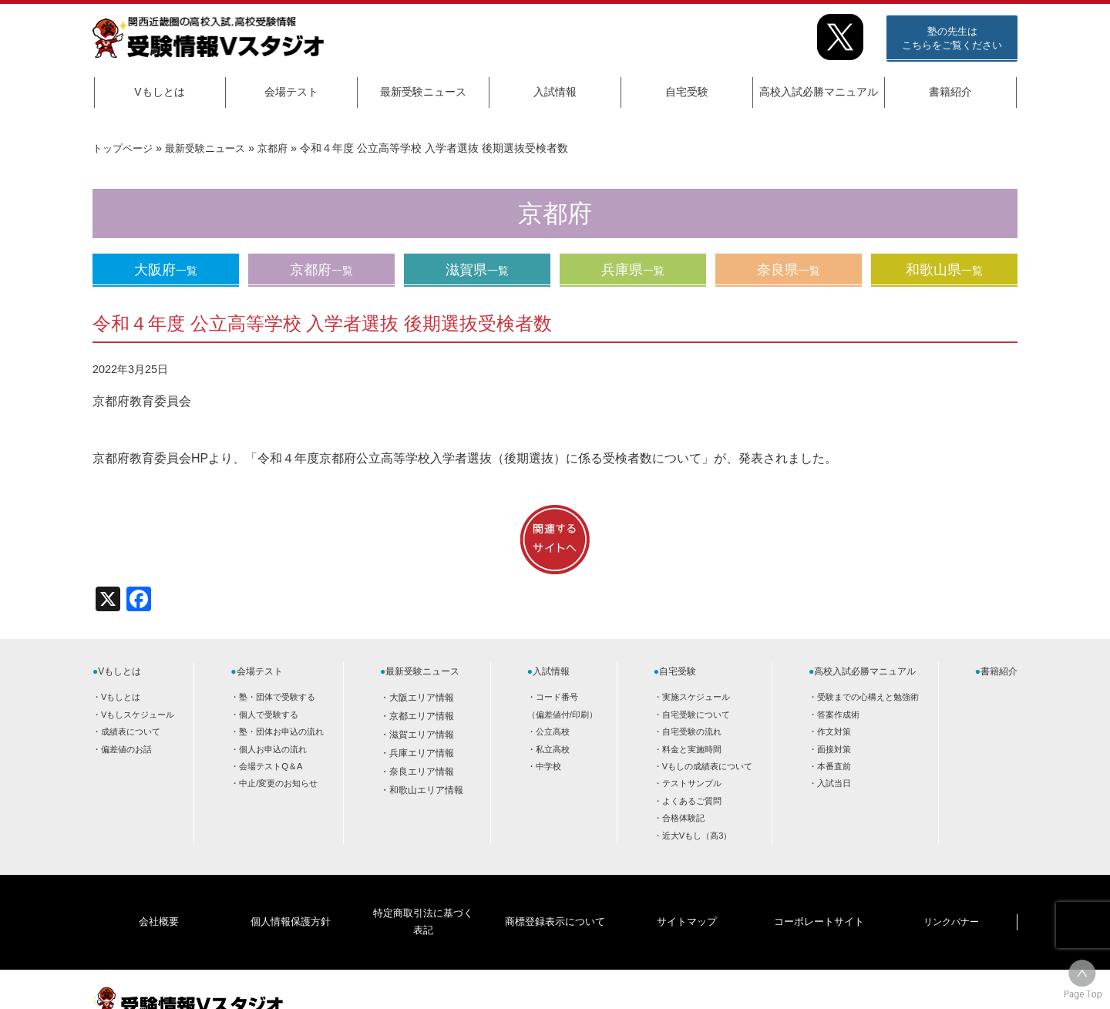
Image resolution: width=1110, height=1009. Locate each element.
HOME (894, 983)
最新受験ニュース (423, 92)
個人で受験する (268, 714)
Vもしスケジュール (137, 714)
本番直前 (834, 766)
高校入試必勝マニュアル (818, 92)
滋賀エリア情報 (421, 734)
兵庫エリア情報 (421, 753)
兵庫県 (632, 269)
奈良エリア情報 (421, 771)
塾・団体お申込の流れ (281, 731)
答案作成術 (838, 714)
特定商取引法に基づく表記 (422, 898)
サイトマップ (687, 898)
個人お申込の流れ (273, 749)
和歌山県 (944, 269)
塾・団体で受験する (277, 696)
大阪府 (165, 269)
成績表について (130, 731)
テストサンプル (692, 783)
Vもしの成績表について (707, 766)
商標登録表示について (554, 898)
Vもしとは (159, 92)
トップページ (124, 148)
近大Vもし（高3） (697, 835)
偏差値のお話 (126, 749)
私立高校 (553, 749)
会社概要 (158, 898)
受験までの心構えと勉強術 (868, 696)
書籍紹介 (950, 92)
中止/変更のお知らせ (278, 783)
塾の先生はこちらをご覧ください (952, 38)
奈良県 (788, 269)
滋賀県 (477, 269)
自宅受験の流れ (692, 731)
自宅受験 (686, 92)
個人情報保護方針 (291, 898)
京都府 (284, 148)
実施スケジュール (696, 696)
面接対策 (834, 749)
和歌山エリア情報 (426, 790)
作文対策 (834, 731)
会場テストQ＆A (270, 766)
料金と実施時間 (692, 749)
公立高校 (553, 731)
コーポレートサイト (818, 898)
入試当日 (834, 783)
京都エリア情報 (421, 716)
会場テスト (291, 92)
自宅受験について (696, 714)
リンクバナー (951, 898)
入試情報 (555, 92)
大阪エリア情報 (421, 697)
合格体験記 (683, 817)
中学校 (548, 766)
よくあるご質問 (692, 801)
